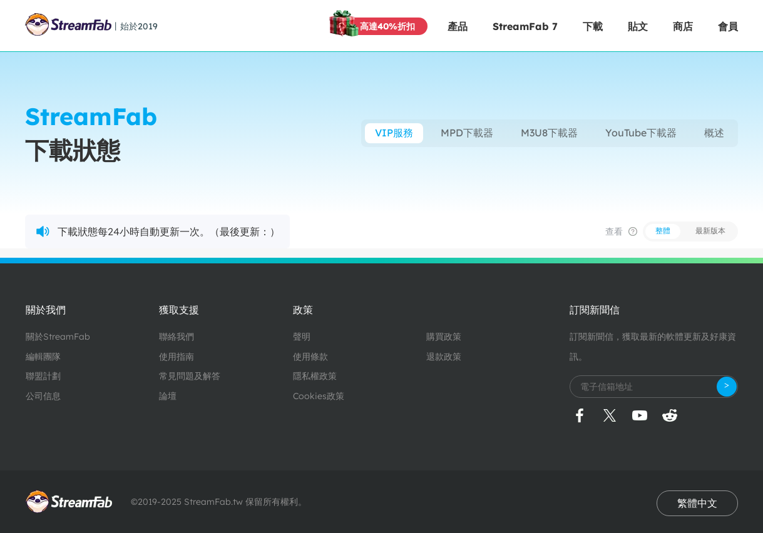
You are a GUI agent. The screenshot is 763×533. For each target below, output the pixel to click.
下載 (593, 26)
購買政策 (443, 336)
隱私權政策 (315, 376)
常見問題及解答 (189, 376)
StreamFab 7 (525, 26)
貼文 (638, 26)
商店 (683, 26)
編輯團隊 (43, 356)
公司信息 (43, 396)
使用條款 (310, 356)
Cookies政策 (318, 396)
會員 (728, 26)
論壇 (168, 396)
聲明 (301, 336)
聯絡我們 (176, 336)
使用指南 (176, 356)
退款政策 (443, 356)
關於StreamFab (58, 336)
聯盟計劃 (43, 376)
